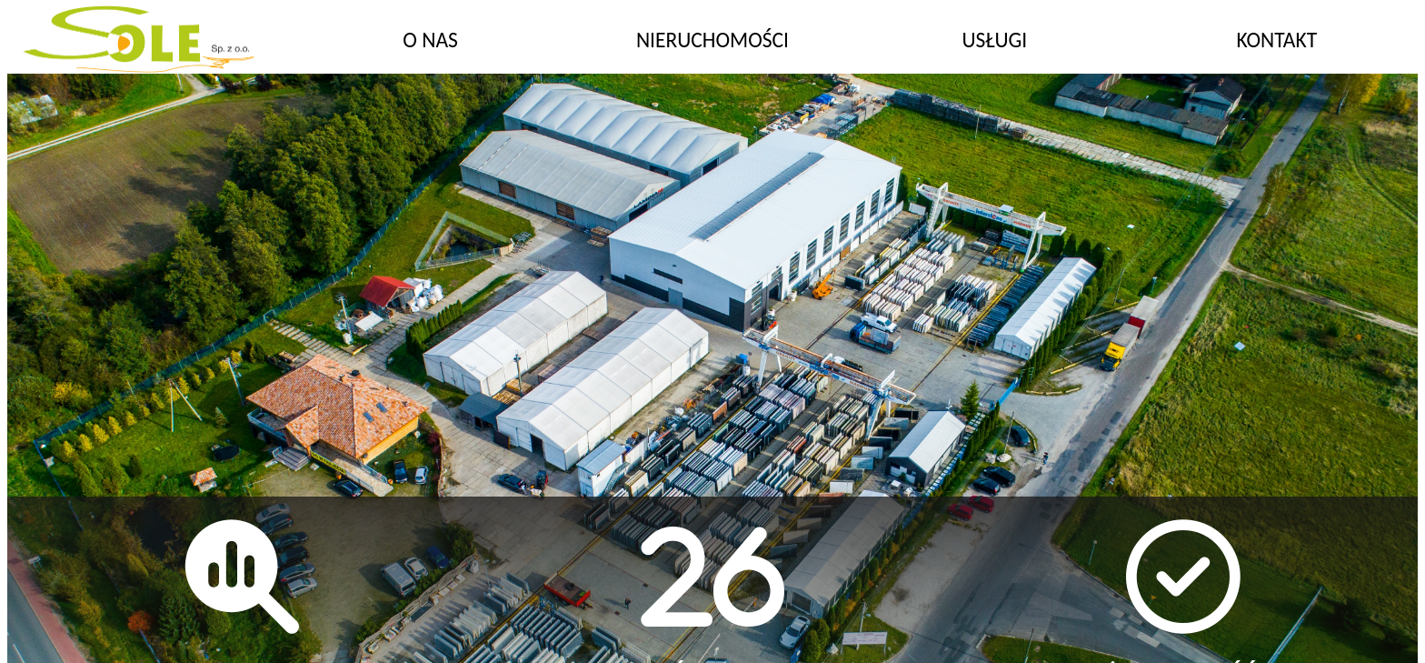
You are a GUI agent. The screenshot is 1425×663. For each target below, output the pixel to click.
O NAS (430, 40)
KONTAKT (1276, 40)
